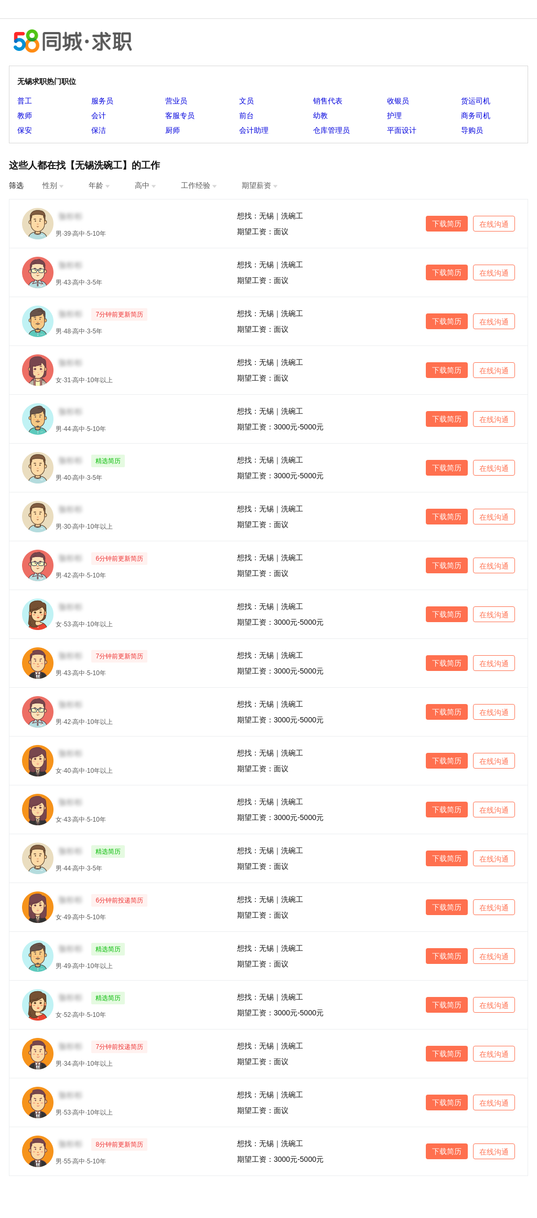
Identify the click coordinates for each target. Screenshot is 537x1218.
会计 (98, 115)
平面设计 (401, 130)
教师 (24, 115)
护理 (394, 115)
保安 (24, 130)
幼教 (320, 115)
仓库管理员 (331, 130)
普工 (24, 101)
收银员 (398, 101)
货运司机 (475, 101)
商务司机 (475, 115)
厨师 (172, 130)
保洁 (98, 130)
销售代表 (327, 101)
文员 (246, 101)
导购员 (472, 130)
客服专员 (180, 115)
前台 (246, 115)
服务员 (102, 101)
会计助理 (253, 130)
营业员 (176, 101)
